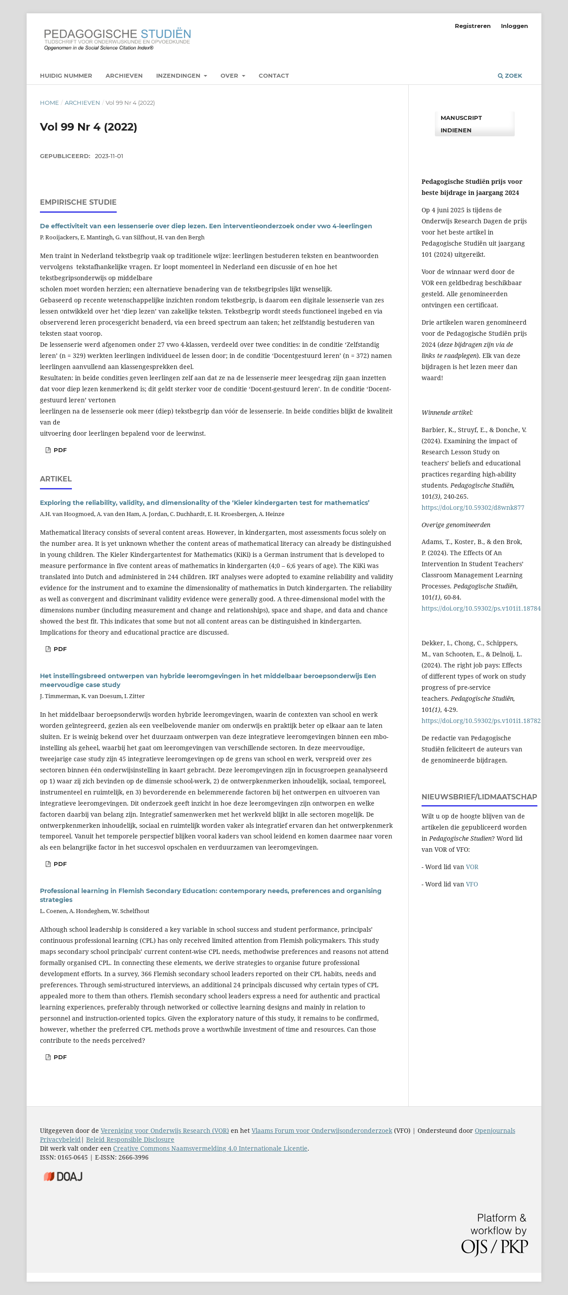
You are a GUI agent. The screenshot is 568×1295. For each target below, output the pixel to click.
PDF (59, 648)
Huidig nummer (66, 75)
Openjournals (495, 1130)
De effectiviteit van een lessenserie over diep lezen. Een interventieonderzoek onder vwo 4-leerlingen (206, 226)
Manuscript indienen (461, 124)
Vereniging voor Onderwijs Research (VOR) (165, 1130)
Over (230, 75)
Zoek (510, 75)
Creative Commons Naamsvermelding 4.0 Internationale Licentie (210, 1148)
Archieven (124, 75)
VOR (472, 866)
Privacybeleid (60, 1139)
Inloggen (514, 25)
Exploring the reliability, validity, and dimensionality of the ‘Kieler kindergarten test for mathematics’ (205, 503)
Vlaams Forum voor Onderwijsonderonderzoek (322, 1130)
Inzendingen (179, 75)
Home (49, 102)
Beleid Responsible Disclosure (130, 1139)
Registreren (473, 25)
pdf (59, 449)
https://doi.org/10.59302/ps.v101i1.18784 (481, 608)
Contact (274, 75)
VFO (472, 884)
